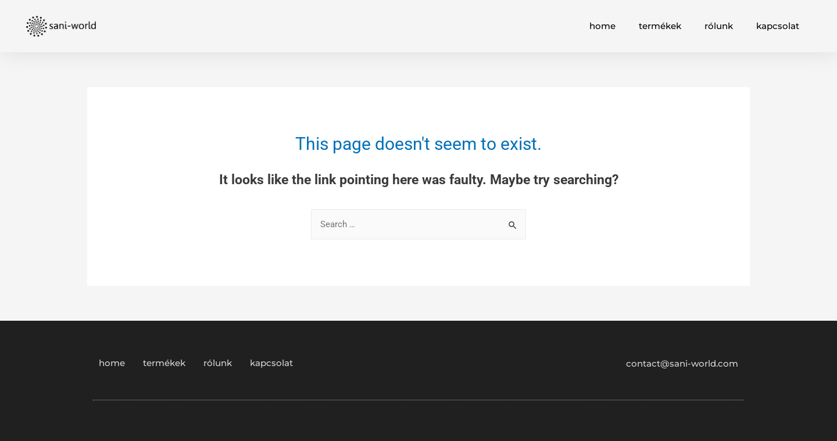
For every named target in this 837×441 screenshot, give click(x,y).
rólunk (718, 25)
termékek (660, 25)
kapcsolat (777, 25)
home (602, 25)
